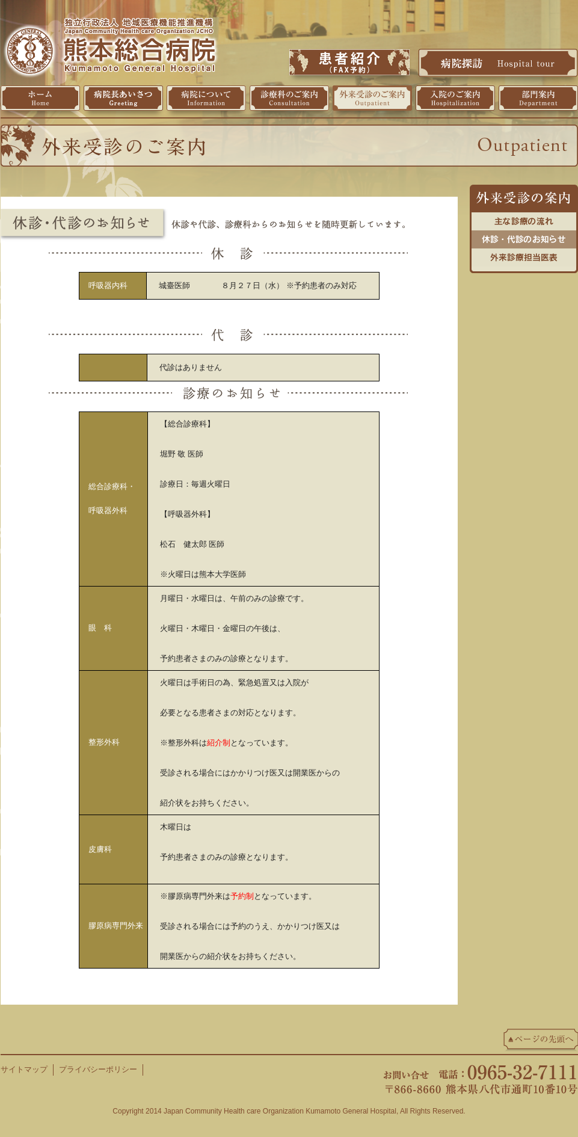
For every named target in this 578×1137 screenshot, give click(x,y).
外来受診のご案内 (372, 98)
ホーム (40, 98)
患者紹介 (349, 62)
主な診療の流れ (524, 218)
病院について (206, 98)
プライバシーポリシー (98, 1069)
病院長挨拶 (123, 98)
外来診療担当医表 (524, 254)
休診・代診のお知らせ (524, 236)
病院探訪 (498, 62)
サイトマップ (24, 1069)
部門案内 (538, 98)
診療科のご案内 (289, 98)
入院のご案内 (455, 98)
